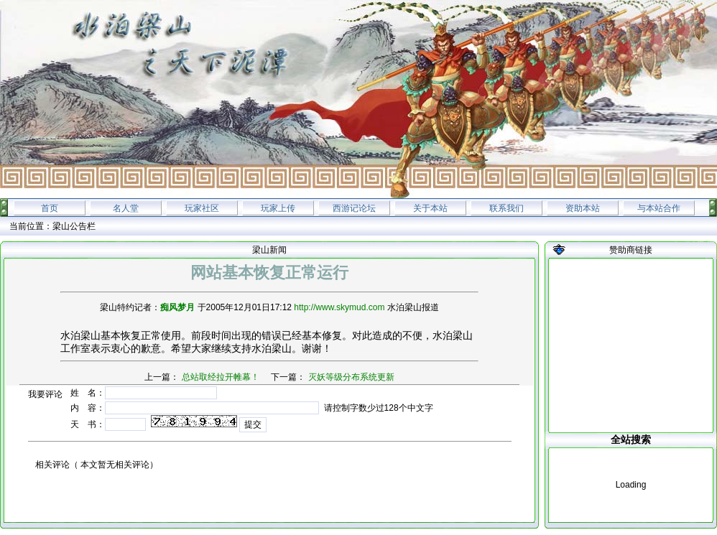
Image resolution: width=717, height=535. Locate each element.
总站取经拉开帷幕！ (220, 377)
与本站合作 (658, 208)
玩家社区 (202, 208)
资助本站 (582, 208)
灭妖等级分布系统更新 (351, 377)
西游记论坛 (354, 208)
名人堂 (126, 208)
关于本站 (430, 208)
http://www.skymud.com (339, 307)
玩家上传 (278, 208)
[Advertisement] (631, 345)
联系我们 (506, 208)
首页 (49, 208)
